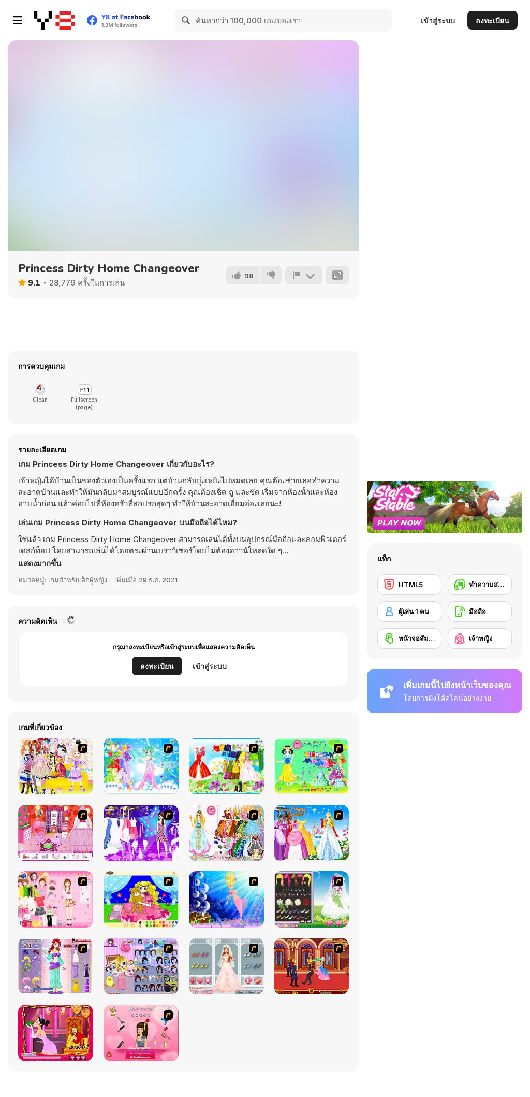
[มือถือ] (480, 611)
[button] (39, 563)
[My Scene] (141, 833)
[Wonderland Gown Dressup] (311, 833)
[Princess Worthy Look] (226, 766)
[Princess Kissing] (311, 966)
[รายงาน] (303, 275)
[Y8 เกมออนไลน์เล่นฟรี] (54, 20)
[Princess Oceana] (226, 899)
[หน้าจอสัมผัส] (409, 638)
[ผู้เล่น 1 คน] (409, 611)
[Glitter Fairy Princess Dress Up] (55, 966)
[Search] (186, 20)
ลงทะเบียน (492, 20)
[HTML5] (409, 584)
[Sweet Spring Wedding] (311, 899)
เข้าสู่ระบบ (438, 20)
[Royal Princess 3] (55, 899)
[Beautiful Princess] (55, 766)
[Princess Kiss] (55, 1033)
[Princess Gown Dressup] (226, 833)
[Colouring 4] (141, 899)
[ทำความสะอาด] (480, 584)
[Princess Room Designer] (55, 833)
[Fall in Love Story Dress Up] (226, 966)
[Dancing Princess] (141, 766)
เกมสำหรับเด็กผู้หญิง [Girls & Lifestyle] (77, 580)
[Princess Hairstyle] (141, 1033)
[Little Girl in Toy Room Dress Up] (141, 966)
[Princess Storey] (311, 766)
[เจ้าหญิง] (480, 638)
